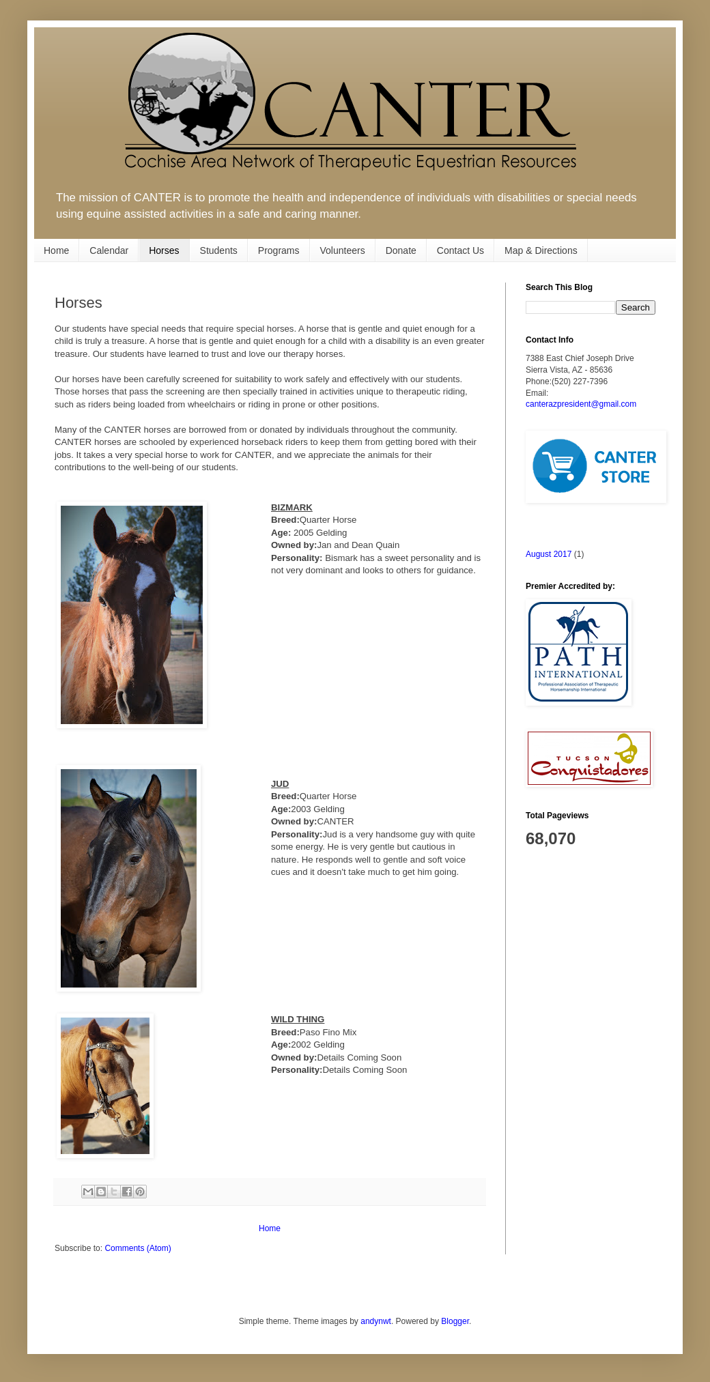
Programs (279, 250)
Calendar (108, 250)
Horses (164, 250)
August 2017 (548, 554)
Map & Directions (541, 250)
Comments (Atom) (137, 1248)
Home (56, 250)
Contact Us (460, 250)
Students (219, 250)
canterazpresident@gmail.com (581, 404)
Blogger (455, 1321)
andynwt (375, 1321)
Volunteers (342, 250)
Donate (401, 250)
